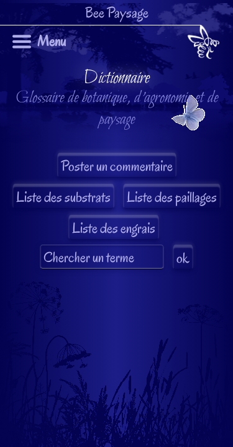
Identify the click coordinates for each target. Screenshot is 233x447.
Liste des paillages (172, 197)
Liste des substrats (63, 197)
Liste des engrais (113, 228)
